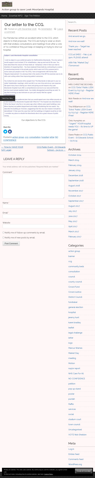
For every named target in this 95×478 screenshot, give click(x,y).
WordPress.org (75, 464)
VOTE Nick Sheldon (77, 434)
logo (70, 343)
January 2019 (74, 170)
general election (75, 307)
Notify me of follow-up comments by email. (25, 232)
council (71, 276)
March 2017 (73, 231)
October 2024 (74, 155)
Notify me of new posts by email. (20, 237)
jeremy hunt (73, 317)
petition (71, 384)
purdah (71, 399)
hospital (45, 137)
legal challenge (75, 333)
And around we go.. (77, 36)
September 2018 (76, 180)
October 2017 (74, 196)
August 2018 (74, 185)
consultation (35, 137)
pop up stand (74, 389)
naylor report (74, 368)
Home (4, 16)
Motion (71, 363)
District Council (75, 297)
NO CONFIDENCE (76, 378)
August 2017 (74, 206)
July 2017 (72, 211)
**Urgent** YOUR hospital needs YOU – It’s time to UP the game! (80, 126)
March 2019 (73, 160)
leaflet (71, 327)
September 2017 (75, 201)
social (71, 414)
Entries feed (73, 454)
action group (18, 137)
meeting (72, 358)
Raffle (71, 404)
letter (52, 137)
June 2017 (72, 216)
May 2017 (72, 221)
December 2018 (75, 175)
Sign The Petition (32, 16)
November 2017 (75, 191)
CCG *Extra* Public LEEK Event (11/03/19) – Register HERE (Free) (81, 90)
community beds (76, 266)
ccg (26, 137)
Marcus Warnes (75, 348)
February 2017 (74, 236)
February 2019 (74, 165)
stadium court (74, 419)
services (72, 409)
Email (6, 213)
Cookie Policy (48, 474)
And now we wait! (76, 41)
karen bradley (74, 322)
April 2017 (72, 226)
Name (6, 203)
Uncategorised (75, 429)
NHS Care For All (76, 373)
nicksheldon (46, 29)
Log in (71, 449)
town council (74, 424)
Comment (8, 172)
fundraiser (72, 302)
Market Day (73, 353)
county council (75, 282)
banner (71, 256)
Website (6, 223)
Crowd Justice (74, 292)
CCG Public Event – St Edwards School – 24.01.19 (80, 138)
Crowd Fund (74, 287)
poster (71, 394)
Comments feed (75, 459)
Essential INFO (16, 16)
